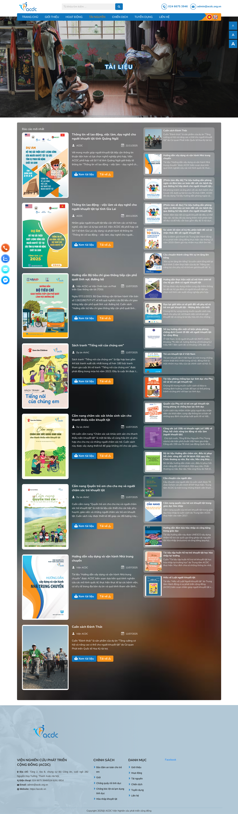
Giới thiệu (52, 17)
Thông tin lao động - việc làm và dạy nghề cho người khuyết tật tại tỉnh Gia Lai (104, 207)
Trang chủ (30, 17)
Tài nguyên (97, 17)
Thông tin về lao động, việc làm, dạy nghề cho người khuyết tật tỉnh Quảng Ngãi (104, 136)
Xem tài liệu (84, 174)
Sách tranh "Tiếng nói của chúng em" (98, 345)
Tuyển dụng (144, 17)
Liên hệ (164, 17)
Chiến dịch (120, 17)
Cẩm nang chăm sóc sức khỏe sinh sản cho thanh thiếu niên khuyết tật (101, 418)
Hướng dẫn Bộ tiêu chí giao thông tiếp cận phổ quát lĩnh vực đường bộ (104, 277)
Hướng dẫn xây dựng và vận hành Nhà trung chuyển (102, 558)
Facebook (170, 760)
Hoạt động (74, 17)
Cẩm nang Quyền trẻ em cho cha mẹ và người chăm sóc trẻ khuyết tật (103, 488)
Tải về (105, 174)
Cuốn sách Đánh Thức (87, 627)
